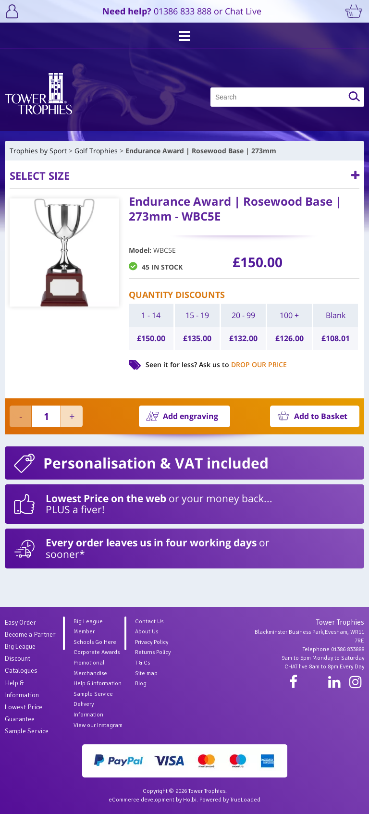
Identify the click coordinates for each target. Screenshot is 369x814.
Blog (141, 683)
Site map (146, 673)
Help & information (98, 683)
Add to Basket (320, 416)
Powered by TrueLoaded (229, 799)
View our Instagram (98, 725)
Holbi (190, 799)
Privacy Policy (151, 642)
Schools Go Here (95, 642)
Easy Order (20, 622)
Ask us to (243, 364)
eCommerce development (141, 799)
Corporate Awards (97, 652)
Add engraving (190, 416)
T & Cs (142, 662)
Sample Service (27, 731)
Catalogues (21, 670)
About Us (146, 631)
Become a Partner (30, 634)
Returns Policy (153, 652)
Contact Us (149, 621)
